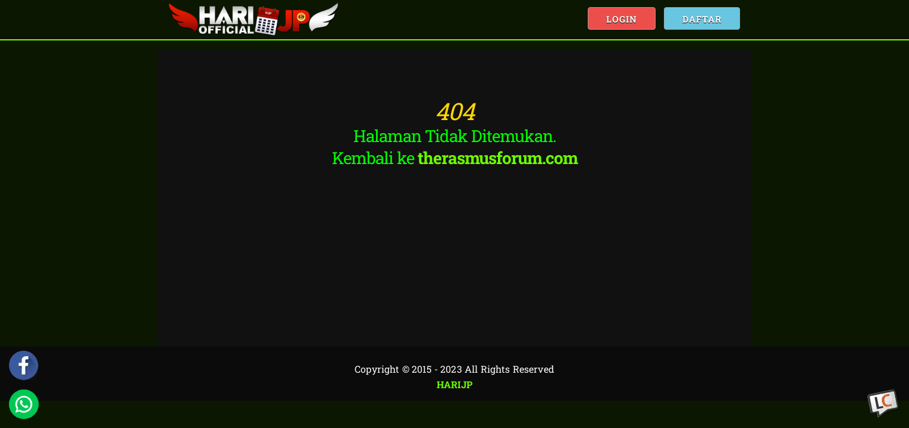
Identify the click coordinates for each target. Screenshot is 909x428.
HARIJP (455, 384)
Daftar (702, 19)
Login (621, 19)
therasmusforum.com (498, 158)
